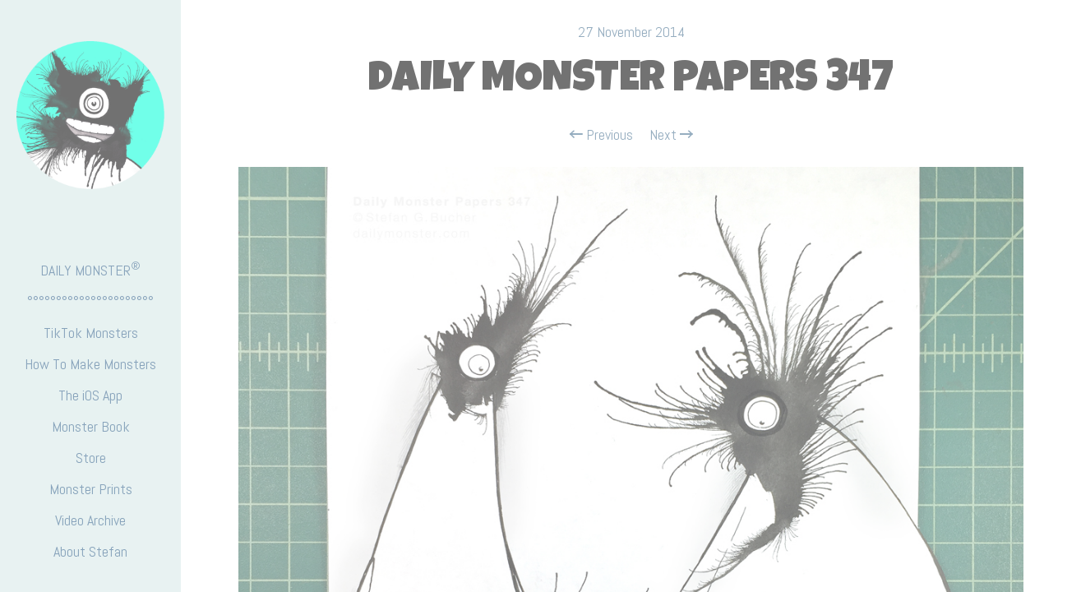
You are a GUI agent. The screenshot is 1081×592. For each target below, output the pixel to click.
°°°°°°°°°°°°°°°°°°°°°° (90, 301)
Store (91, 457)
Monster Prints (90, 488)
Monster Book (91, 426)
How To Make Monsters (90, 363)
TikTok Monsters (91, 332)
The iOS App (90, 395)
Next (671, 134)
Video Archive (90, 520)
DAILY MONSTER (90, 269)
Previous (601, 134)
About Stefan (90, 551)
